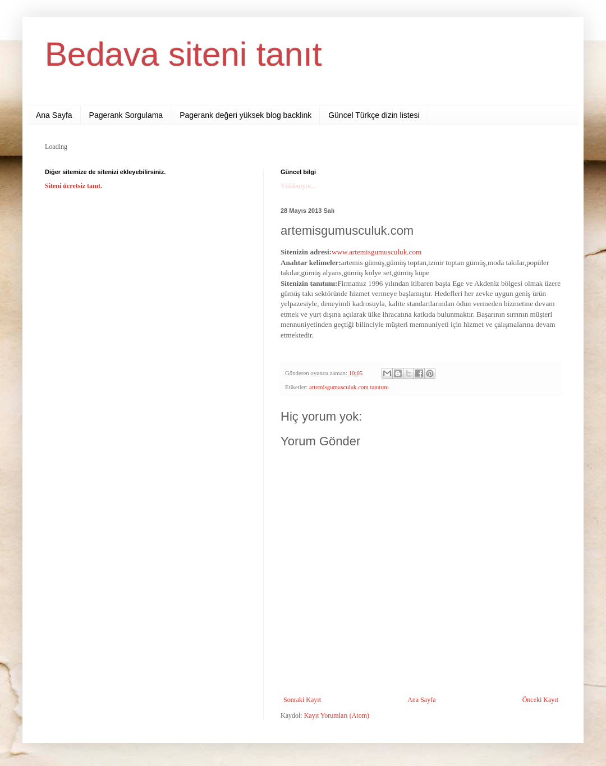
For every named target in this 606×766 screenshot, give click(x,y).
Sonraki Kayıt (302, 700)
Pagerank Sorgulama (126, 115)
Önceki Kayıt (540, 700)
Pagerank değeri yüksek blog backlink (245, 115)
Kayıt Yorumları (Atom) (336, 715)
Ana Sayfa (54, 115)
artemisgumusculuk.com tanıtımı (349, 387)
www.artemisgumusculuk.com (376, 252)
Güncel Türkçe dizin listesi (373, 115)
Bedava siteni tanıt (183, 54)
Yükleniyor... (298, 186)
